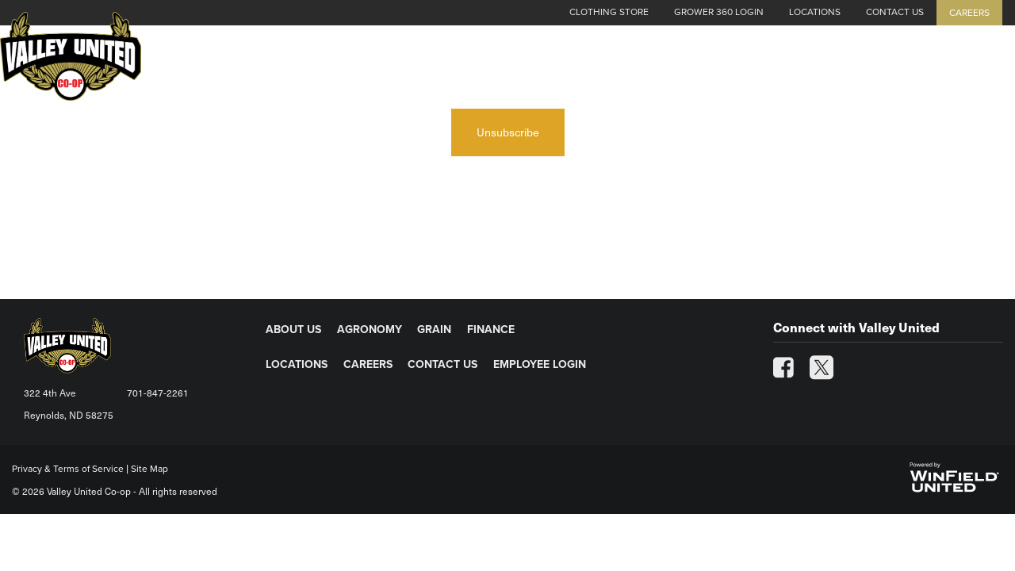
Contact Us (895, 11)
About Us (616, 73)
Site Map (149, 468)
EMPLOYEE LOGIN (539, 364)
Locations (815, 11)
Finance (864, 73)
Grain (791, 73)
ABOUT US (293, 329)
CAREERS (368, 364)
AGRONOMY (369, 329)
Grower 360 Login (719, 11)
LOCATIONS (296, 364)
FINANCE (491, 329)
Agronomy (710, 73)
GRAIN (434, 329)
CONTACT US (442, 364)
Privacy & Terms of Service (68, 468)
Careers (969, 12)
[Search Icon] (996, 73)
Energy (940, 73)
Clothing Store (609, 11)
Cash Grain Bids (504, 73)
